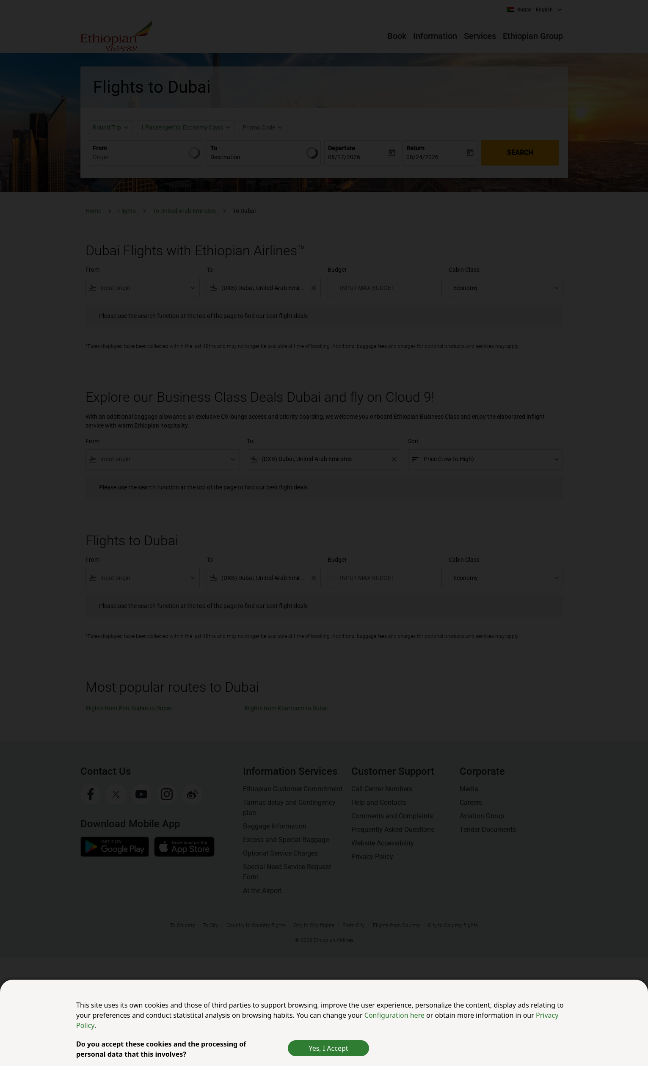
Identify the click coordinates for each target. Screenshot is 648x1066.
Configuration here (395, 1015)
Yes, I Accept (328, 1048)
